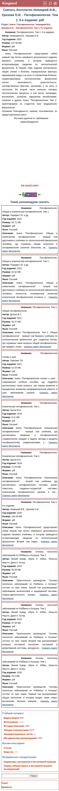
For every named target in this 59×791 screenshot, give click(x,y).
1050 (39, 738)
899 (22, 718)
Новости (8, 752)
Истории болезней (14, 726)
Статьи (8, 748)
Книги (12, 24)
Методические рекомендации (20, 738)
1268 (26, 726)
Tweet (4, 783)
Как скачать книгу (30, 185)
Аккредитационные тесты (18, 734)
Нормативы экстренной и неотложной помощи (30, 761)
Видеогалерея (11, 718)
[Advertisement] (29, 153)
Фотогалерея (11, 722)
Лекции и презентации (16, 730)
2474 (31, 730)
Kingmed (9, 3)
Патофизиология (25, 24)
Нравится (6, 787)
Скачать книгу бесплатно (37, 346)
